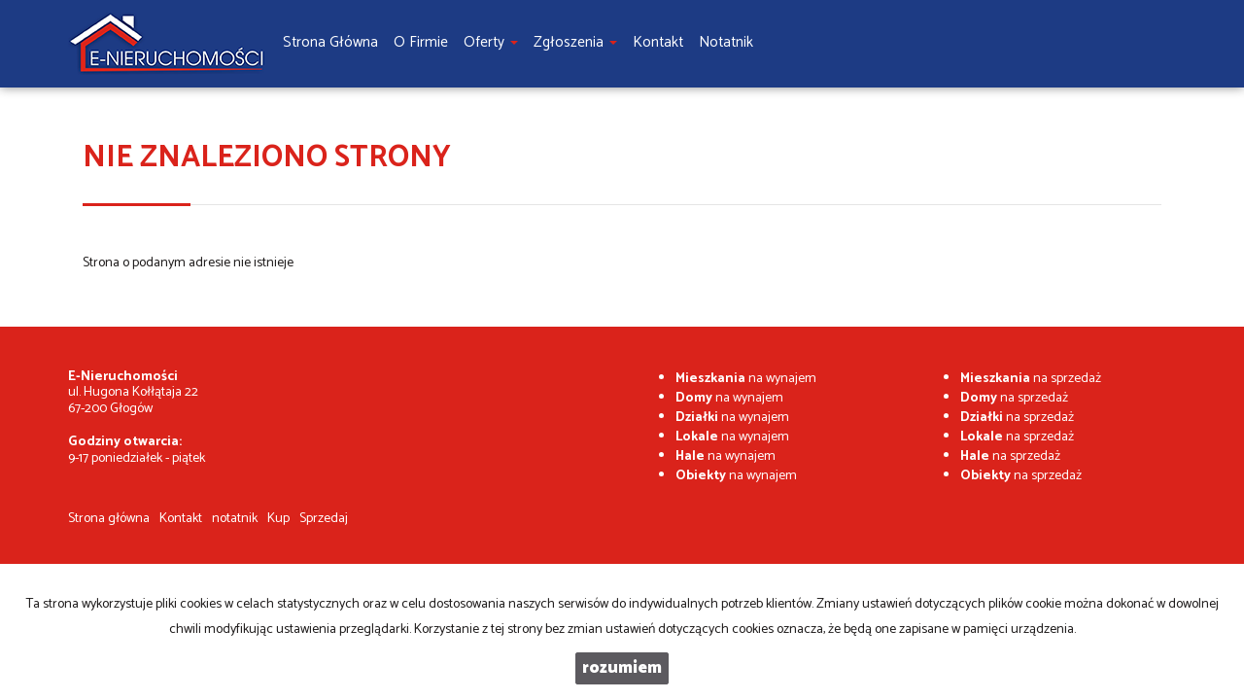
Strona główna (109, 519)
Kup (278, 519)
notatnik (235, 519)
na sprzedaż (1030, 379)
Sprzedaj (323, 519)
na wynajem (745, 379)
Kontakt (180, 519)
